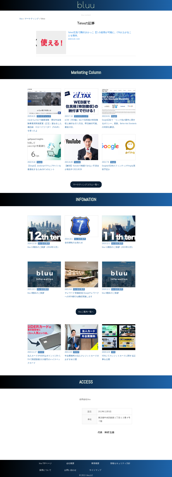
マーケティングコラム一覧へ (86, 184)
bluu (21, 18)
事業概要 (95, 463)
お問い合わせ (70, 470)
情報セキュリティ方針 (120, 463)
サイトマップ (95, 470)
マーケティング (32, 18)
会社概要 (70, 463)
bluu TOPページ (45, 463)
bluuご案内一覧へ (86, 311)
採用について (45, 470)
